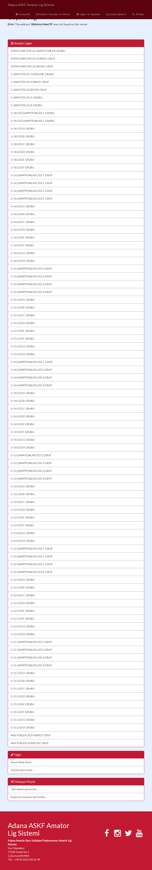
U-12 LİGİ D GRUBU (23, 603)
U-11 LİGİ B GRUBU (22, 680)
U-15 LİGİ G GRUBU (23, 346)
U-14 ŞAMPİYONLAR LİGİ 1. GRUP (31, 361)
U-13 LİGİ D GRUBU (23, 509)
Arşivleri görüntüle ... (23, 770)
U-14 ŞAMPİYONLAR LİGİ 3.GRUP (31, 377)
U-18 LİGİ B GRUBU (22, 136)
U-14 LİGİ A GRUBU (23, 393)
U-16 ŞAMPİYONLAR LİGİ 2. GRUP (31, 183)
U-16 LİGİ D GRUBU (23, 229)
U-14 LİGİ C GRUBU (23, 408)
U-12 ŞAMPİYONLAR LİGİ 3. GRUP (31, 564)
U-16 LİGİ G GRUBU (23, 253)
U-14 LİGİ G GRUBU (23, 439)
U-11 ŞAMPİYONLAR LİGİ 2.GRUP (31, 649)
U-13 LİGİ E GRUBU (22, 517)
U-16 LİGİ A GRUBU (23, 206)
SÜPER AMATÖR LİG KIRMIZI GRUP (33, 58)
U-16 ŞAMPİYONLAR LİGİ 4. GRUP (31, 198)
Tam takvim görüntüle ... (25, 789)
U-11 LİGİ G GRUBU (23, 719)
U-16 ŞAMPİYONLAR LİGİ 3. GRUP (31, 190)
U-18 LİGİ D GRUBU (23, 151)
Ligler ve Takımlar (88, 14)
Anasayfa (22, 14)
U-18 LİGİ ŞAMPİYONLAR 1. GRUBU (32, 113)
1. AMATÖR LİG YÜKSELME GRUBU (32, 74)
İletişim (138, 14)
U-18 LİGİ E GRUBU (22, 159)
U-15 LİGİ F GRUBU (22, 338)
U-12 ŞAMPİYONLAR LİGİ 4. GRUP (31, 571)
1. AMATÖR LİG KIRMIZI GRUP (30, 81)
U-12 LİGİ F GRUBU (22, 618)
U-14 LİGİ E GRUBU (22, 424)
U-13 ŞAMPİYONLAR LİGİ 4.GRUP (31, 478)
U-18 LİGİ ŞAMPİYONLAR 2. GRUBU (32, 120)
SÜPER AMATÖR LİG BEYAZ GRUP (32, 66)
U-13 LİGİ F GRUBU (22, 525)
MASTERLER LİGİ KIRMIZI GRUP (31, 735)
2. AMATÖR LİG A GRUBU (26, 97)
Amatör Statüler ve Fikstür (53, 14)
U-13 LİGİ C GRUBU (23, 501)
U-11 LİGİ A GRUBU (23, 673)
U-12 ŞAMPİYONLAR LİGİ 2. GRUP (31, 556)
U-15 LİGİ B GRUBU (22, 307)
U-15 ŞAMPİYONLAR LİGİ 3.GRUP (31, 284)
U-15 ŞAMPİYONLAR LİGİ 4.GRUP (31, 291)
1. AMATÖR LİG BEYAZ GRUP (29, 89)
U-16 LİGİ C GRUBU (23, 221)
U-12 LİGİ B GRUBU (22, 587)
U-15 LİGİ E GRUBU (22, 330)
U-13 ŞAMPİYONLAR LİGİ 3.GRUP (31, 470)
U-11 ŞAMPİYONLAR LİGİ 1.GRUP (31, 641)
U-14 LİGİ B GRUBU (22, 400)
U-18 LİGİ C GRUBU (23, 144)
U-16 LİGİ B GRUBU (22, 214)
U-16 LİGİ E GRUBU (22, 237)
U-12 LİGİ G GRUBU (23, 626)
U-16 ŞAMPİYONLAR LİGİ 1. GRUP (31, 175)
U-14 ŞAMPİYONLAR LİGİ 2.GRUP (31, 369)
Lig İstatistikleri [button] (116, 14)
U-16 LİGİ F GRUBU (22, 245)
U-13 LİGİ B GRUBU (22, 494)
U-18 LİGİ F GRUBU (22, 167)
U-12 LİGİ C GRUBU (23, 595)
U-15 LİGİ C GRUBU (23, 315)
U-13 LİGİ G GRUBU (23, 533)
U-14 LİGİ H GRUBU (23, 447)
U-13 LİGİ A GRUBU (23, 486)
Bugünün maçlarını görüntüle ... (29, 796)
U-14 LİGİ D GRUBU (23, 416)
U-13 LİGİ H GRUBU (23, 540)
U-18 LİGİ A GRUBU (23, 128)
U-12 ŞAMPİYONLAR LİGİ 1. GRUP (31, 548)
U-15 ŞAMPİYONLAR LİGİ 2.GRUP (31, 276)
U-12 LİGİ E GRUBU (22, 610)
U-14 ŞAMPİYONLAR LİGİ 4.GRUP (31, 385)
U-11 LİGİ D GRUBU (23, 696)
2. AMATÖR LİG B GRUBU (26, 105)
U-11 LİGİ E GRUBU (22, 704)
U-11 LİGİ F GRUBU (22, 711)
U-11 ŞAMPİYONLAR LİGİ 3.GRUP (31, 657)
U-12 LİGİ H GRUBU (23, 634)
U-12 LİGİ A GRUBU (23, 579)
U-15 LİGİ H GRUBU (23, 354)
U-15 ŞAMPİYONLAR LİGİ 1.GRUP (31, 268)
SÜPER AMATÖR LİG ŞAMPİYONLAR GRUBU (38, 50)
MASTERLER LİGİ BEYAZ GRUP (30, 743)
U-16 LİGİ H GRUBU (23, 260)
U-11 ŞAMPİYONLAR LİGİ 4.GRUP (31, 665)
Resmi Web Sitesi (21, 762)
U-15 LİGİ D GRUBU (23, 323)
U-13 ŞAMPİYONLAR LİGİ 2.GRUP (31, 463)
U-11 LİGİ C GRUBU (23, 688)
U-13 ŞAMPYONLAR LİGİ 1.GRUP (31, 455)
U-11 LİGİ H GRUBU (23, 727)
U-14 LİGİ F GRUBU (22, 431)
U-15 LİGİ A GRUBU (23, 299)
